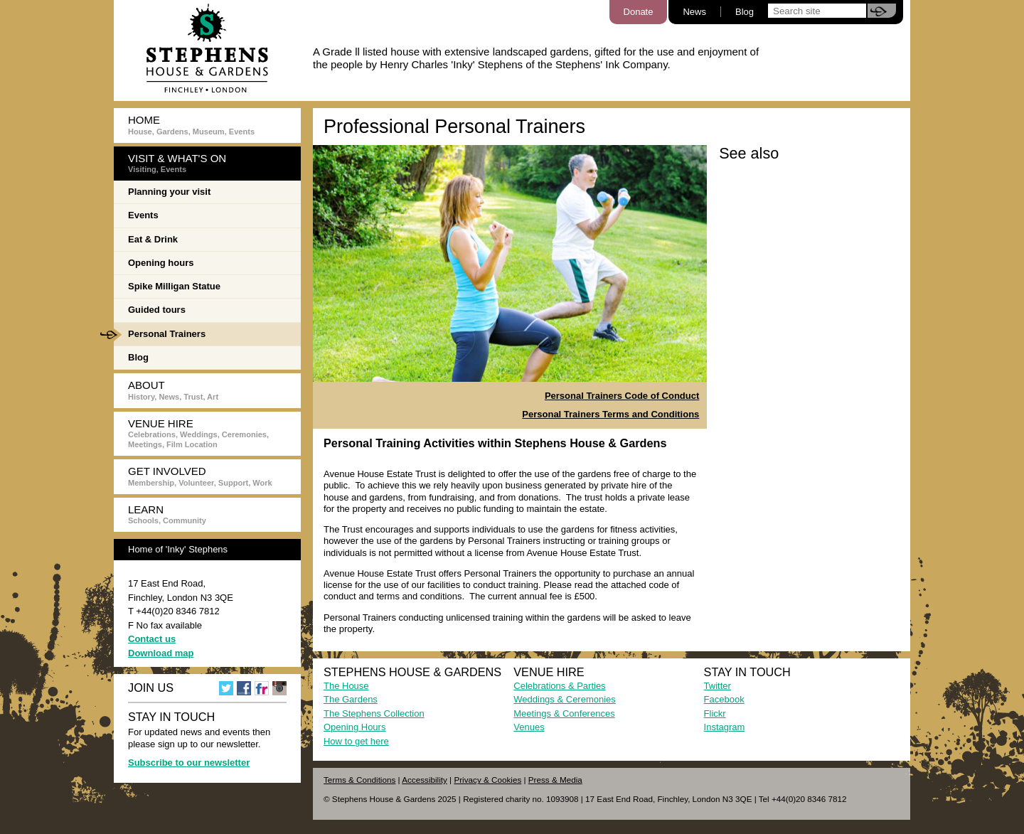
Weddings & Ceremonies (564, 699)
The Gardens (351, 699)
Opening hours (160, 262)
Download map (160, 653)
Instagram (724, 727)
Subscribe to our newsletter (189, 762)
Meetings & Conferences (563, 713)
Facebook (724, 699)
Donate (639, 11)
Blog (744, 11)
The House (346, 685)
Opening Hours (354, 727)
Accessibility (424, 779)
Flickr (715, 713)
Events (143, 215)
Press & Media (555, 779)
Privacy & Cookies (487, 779)
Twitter (717, 685)
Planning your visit (169, 191)
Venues (528, 727)
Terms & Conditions (359, 779)
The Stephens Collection (374, 713)
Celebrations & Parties (559, 685)
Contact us (152, 638)
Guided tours (157, 309)
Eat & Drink (153, 239)
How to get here (356, 741)
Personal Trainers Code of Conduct (622, 395)
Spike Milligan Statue (174, 286)
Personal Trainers (160, 334)
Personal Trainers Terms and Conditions (610, 414)
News (694, 11)
